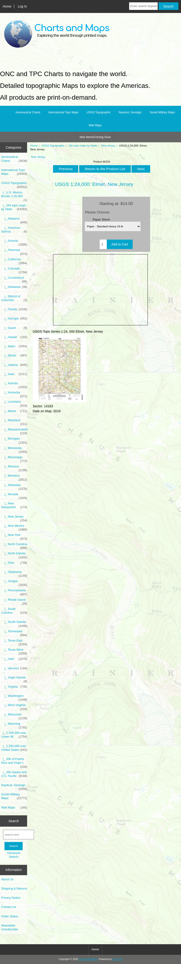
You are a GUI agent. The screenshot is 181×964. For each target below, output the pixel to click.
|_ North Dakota (14, 554)
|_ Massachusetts (14, 431)
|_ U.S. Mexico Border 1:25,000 (14, 195)
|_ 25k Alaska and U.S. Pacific (14, 774)
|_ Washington (14, 697)
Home (7, 6)
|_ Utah (14, 659)
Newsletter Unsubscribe (9, 927)
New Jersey (108, 145)
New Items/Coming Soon (95, 137)
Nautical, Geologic (130, 112)
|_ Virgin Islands (14, 679)
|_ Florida (14, 309)
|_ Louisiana (14, 403)
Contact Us (8, 907)
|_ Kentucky (14, 394)
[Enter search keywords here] (143, 6)
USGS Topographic (53, 145)
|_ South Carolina (14, 611)
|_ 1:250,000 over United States (14, 748)
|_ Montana (14, 477)
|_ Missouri (14, 468)
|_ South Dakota (14, 623)
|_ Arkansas (14, 251)
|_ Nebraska (14, 486)
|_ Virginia (14, 687)
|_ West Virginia (14, 706)
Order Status (9, 916)
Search (13, 821)
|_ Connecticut (14, 279)
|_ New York (14, 536)
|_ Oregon (14, 582)
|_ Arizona (14, 242)
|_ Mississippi (14, 458)
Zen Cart (117, 959)
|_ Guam (14, 328)
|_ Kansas (14, 384)
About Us (7, 879)
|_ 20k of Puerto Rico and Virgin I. (14, 762)
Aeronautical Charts (28, 112)
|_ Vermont (14, 668)
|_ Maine (14, 411)
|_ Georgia (14, 318)
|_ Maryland (14, 421)
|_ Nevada (14, 495)
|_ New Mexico (14, 527)
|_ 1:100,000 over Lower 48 (14, 735)
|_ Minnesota (14, 449)
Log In (22, 6)
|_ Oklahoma (14, 573)
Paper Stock (101, 219)
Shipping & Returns (14, 888)
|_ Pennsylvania (14, 591)
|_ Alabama (14, 220)
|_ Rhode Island (14, 601)
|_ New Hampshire (14, 505)
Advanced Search (13, 854)
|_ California (14, 260)
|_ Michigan (14, 440)
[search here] (18, 834)
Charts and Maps (88, 959)
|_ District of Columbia (14, 298)
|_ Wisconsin (14, 716)
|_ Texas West (14, 651)
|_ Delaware (14, 287)
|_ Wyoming (14, 725)
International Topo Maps (63, 112)
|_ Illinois (14, 355)
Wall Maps (95, 125)
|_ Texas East (14, 642)
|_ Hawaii (14, 337)
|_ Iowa (14, 374)
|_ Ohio (14, 563)
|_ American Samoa (14, 229)
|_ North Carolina (14, 545)
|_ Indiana (14, 365)
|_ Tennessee (14, 632)
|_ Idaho (14, 346)
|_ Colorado (14, 270)
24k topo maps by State (83, 145)
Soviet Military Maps (162, 112)
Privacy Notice (10, 897)
